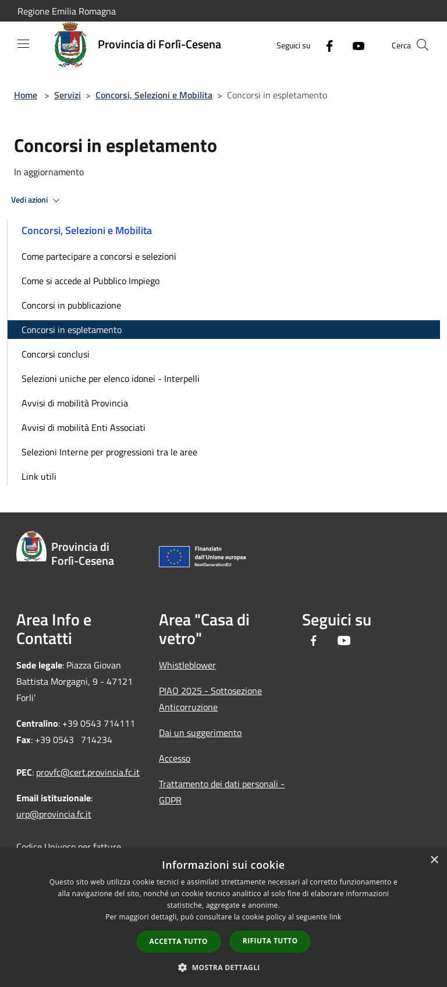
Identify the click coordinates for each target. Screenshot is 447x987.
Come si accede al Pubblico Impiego (90, 281)
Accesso (174, 758)
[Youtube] (354, 45)
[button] (223, 967)
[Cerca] (423, 45)
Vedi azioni (37, 200)
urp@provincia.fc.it (53, 814)
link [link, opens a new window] (335, 917)
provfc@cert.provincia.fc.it (88, 772)
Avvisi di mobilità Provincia (75, 403)
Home (25, 95)
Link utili (39, 476)
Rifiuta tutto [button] (270, 941)
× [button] (434, 860)
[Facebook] (324, 45)
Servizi (67, 95)
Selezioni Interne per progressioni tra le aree (109, 452)
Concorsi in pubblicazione (71, 305)
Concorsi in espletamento (72, 330)
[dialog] (223, 917)
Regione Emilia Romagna (66, 11)
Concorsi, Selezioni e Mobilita (153, 95)
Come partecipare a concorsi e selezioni (99, 256)
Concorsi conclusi (56, 354)
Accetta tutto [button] (179, 941)
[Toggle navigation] (23, 44)
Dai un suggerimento (200, 733)
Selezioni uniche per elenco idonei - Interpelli (111, 378)
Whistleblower (187, 665)
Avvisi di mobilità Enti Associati (84, 427)
